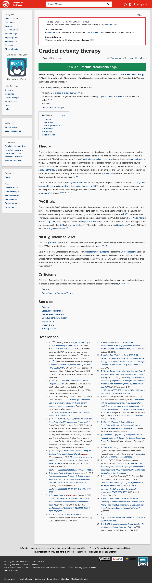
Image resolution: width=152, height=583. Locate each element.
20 (123, 283)
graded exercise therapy (66, 93)
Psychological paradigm (15, 146)
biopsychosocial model (76, 182)
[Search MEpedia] (79, 4)
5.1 (54, 418)
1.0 (52, 342)
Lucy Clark (50, 221)
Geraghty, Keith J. (58, 473)
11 (70, 192)
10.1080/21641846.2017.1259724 (128, 415)
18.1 (107, 476)
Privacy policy (10, 579)
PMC (103, 393)
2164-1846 (109, 418)
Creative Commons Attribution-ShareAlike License (45, 567)
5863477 (108, 393)
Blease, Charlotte (74, 454)
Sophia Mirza (48, 321)
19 (120, 283)
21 (125, 283)
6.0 (52, 450)
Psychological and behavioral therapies (14, 155)
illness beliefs (110, 173)
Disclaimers (39, 579)
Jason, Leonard (75, 450)
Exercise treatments (13, 160)
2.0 (52, 361)
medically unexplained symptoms (97, 159)
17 (67, 228)
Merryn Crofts (48, 325)
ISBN (57, 348)
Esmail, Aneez (72, 495)
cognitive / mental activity (110, 96)
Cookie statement (79, 579)
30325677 (65, 415)
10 (68, 192)
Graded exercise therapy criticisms (57, 293)
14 (84, 224)
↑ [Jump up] (49, 396)
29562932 (124, 393)
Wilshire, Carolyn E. (110, 371)
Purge (7, 177)
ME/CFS (94, 186)
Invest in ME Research (112, 342)
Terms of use (53, 579)
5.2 (56, 418)
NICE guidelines (49, 242)
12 (124, 214)
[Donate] (17, 65)
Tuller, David (62, 454)
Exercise (45, 307)
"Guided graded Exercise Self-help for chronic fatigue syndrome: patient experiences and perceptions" (69, 403)
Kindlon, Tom (108, 355)
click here (113, 24)
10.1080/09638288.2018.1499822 (65, 412)
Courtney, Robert (138, 371)
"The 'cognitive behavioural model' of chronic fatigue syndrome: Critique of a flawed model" (70, 460)
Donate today (92, 32)
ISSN (84, 412)
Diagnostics (140, 454)
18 (105, 246)
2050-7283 (139, 390)
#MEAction (54, 32)
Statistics (65, 579)
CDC (61, 225)
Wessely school (49, 328)
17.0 (104, 460)
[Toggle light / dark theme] (125, 4)
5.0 (52, 418)
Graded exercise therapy (53, 107)
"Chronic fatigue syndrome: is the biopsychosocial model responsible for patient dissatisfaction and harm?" (69, 501)
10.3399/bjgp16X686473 (62, 508)
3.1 (54, 380)
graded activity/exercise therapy (73, 186)
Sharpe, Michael (77, 342)
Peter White (132, 218)
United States (76, 225)
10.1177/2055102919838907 (63, 469)
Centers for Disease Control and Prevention (118, 428)
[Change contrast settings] (129, 4)
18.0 (104, 476)
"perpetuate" (44, 193)
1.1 (54, 342)
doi (50, 412)
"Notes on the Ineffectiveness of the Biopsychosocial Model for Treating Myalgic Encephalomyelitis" (120, 345)
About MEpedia (25, 579)
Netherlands (121, 225)
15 (86, 224)
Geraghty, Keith (62, 450)
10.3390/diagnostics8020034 (120, 457)
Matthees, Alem (107, 374)
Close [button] (140, 15)
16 (129, 224)
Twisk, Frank (107, 447)
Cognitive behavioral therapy (54, 318)
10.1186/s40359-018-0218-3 (115, 390)
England (52, 228)
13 (127, 214)
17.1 (107, 460)
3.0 (52, 380)
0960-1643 (83, 508)
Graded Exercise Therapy (131, 74)
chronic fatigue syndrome (97, 252)
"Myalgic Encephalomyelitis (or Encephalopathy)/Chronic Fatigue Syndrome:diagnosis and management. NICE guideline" (123, 466)
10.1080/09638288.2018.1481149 (65, 489)
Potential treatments (94, 66)
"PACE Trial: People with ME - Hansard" (67, 514)
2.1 (54, 361)
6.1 (54, 450)
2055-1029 (86, 469)
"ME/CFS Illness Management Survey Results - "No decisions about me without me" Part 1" (122, 526)
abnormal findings (137, 159)
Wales (63, 228)
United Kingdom (128, 252)
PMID (58, 415)
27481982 (58, 511)
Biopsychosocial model (91, 221)
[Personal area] (141, 4)
